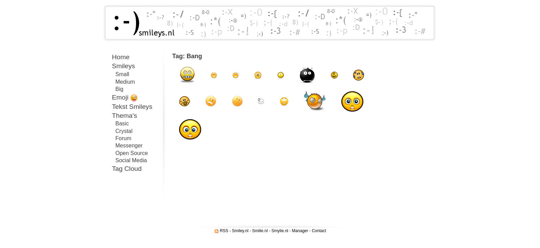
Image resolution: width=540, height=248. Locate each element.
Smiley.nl (240, 230)
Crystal (124, 131)
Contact (319, 230)
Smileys (123, 66)
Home (120, 57)
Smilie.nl (260, 230)
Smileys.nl (141, 23)
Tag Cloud (127, 168)
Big (119, 89)
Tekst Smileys (132, 106)
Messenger (129, 145)
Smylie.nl (279, 230)
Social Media (131, 160)
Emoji (125, 98)
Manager (300, 230)
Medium (125, 82)
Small (122, 74)
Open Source (131, 153)
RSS (224, 230)
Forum (123, 138)
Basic (122, 123)
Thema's (124, 115)
